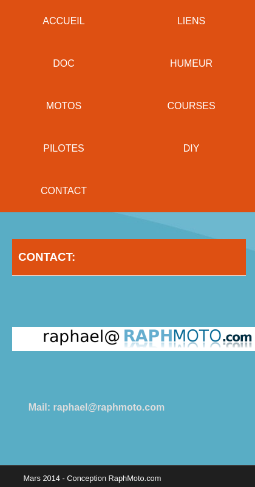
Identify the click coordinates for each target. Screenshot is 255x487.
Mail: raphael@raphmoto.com (97, 407)
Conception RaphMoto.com (114, 478)
